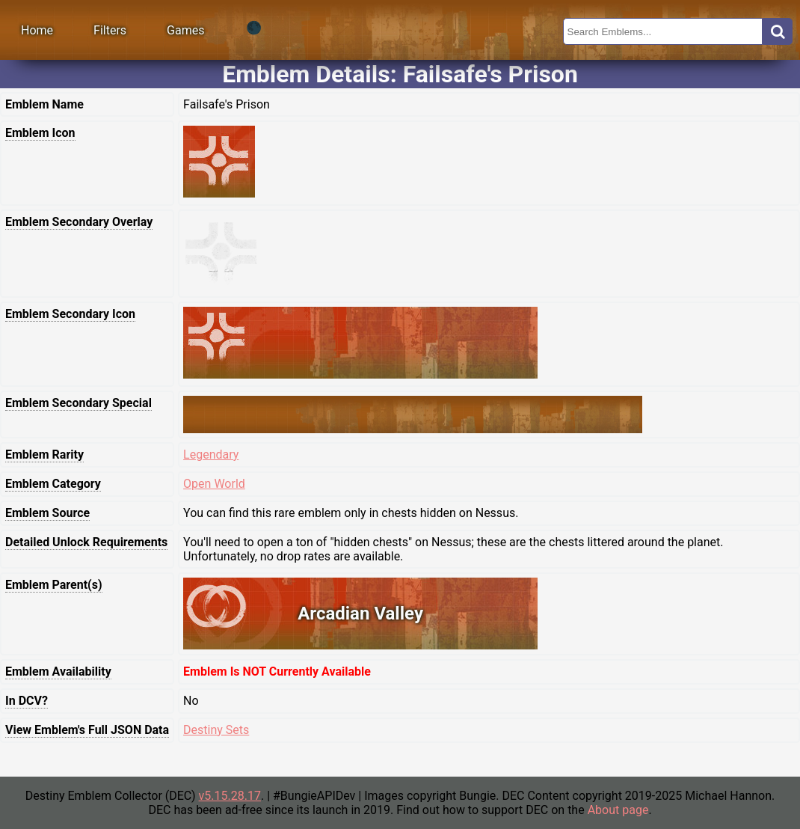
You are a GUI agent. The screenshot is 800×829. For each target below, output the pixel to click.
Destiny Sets (216, 730)
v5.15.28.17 (230, 796)
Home (37, 30)
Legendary (211, 454)
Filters (109, 30)
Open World (214, 484)
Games (185, 30)
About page (618, 810)
